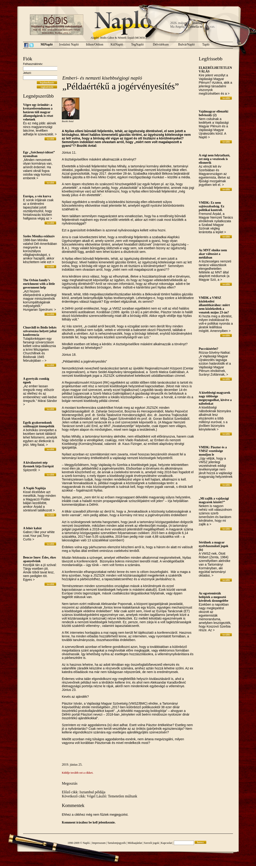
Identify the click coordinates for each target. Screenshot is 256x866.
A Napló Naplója (34, 488)
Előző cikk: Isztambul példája (83, 792)
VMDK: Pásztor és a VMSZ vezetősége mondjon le (213, 451)
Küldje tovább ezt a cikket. (77, 772)
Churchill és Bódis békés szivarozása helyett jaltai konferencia (40, 331)
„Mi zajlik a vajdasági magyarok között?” (214, 500)
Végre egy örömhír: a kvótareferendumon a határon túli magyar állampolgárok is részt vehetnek (38, 112)
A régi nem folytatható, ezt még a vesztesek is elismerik (214, 159)
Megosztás (69, 783)
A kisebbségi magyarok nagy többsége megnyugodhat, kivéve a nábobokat (215, 398)
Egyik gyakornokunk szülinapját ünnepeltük (38, 424)
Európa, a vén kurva (37, 196)
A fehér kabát (32, 528)
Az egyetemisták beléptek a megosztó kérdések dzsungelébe (213, 597)
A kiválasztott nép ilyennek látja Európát (38, 464)
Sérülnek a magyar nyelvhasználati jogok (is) (213, 546)
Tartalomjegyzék (116, 843)
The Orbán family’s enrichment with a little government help (39, 283)
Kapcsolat (166, 843)
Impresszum (99, 843)
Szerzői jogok (151, 843)
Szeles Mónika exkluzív (39, 236)
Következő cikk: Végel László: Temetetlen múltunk (99, 796)
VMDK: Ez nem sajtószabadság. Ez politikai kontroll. (211, 206)
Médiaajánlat (135, 843)
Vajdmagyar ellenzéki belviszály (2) (213, 113)
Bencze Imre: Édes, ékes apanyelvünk (39, 559)
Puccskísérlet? (208, 348)
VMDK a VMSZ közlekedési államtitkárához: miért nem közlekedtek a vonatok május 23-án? (214, 305)
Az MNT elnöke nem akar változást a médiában (213, 254)
